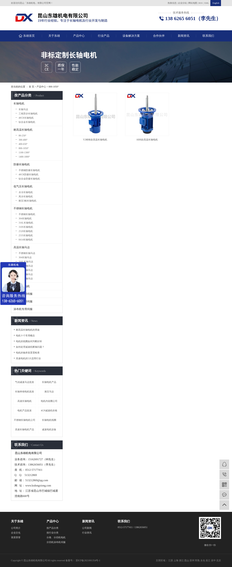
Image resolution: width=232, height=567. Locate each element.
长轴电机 (19, 103)
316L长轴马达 (26, 261)
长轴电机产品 (49, 382)
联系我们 (208, 35)
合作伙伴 (159, 35)
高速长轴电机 (24, 401)
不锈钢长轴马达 (27, 253)
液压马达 (49, 391)
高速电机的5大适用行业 (28, 358)
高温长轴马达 (22, 247)
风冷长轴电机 (26, 196)
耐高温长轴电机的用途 (28, 330)
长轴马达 (23, 109)
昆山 (187, 560)
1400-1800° (24, 156)
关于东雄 (54, 35)
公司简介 (15, 528)
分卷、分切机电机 (56, 537)
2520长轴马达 (26, 270)
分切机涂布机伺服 (56, 542)
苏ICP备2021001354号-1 (88, 560)
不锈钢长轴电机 (23, 208)
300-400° (23, 140)
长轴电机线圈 (49, 420)
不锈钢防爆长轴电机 (29, 170)
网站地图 (193, 3)
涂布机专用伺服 (23, 309)
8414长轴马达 (26, 278)
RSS (201, 3)
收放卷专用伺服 (23, 293)
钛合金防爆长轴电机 (29, 178)
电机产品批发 (24, 410)
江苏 (171, 560)
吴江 (208, 560)
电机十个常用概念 (25, 335)
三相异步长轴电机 (28, 113)
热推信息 (172, 3)
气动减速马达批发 (24, 382)
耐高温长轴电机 (23, 129)
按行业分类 (52, 532)
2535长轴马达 (26, 274)
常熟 (197, 560)
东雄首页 (29, 35)
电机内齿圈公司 (49, 401)
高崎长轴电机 (22, 286)
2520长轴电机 (26, 231)
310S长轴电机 (26, 227)
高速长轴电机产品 (24, 429)
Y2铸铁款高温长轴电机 (95, 139)
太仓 (203, 560)
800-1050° (54, 86)
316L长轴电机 (26, 222)
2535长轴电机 (26, 235)
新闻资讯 (183, 35)
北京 (218, 560)
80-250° (22, 135)
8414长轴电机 (26, 239)
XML (206, 3)
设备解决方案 (131, 35)
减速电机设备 (49, 429)
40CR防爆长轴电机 (28, 174)
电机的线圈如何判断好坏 (29, 341)
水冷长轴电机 (26, 192)
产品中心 (79, 35)
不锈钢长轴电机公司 (24, 420)
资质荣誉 (15, 537)
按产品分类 (52, 528)
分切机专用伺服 (23, 301)
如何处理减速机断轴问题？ (30, 347)
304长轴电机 (25, 218)
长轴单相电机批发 (24, 391)
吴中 (213, 560)
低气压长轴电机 (23, 186)
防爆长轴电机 (22, 164)
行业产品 (103, 35)
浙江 (181, 560)
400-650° (23, 144)
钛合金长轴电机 (27, 122)
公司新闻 (87, 528)
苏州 (192, 560)
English (215, 3)
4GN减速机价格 (49, 410)
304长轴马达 (25, 257)
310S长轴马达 (26, 266)
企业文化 (15, 532)
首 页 (31, 86)
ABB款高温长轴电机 (146, 139)
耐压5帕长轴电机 (27, 200)
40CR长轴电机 (26, 118)
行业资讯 (87, 532)
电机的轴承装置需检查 (28, 352)
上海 (176, 560)
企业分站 (182, 3)
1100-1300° (24, 152)
